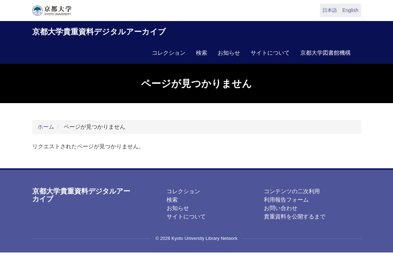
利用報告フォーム (286, 200)
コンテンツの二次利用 (292, 191)
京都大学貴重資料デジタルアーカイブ (99, 31)
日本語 (329, 10)
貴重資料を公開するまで (294, 217)
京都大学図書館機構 (325, 53)
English (350, 10)
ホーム (45, 127)
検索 (201, 53)
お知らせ (229, 53)
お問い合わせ (280, 208)
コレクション (168, 53)
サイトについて (270, 53)
